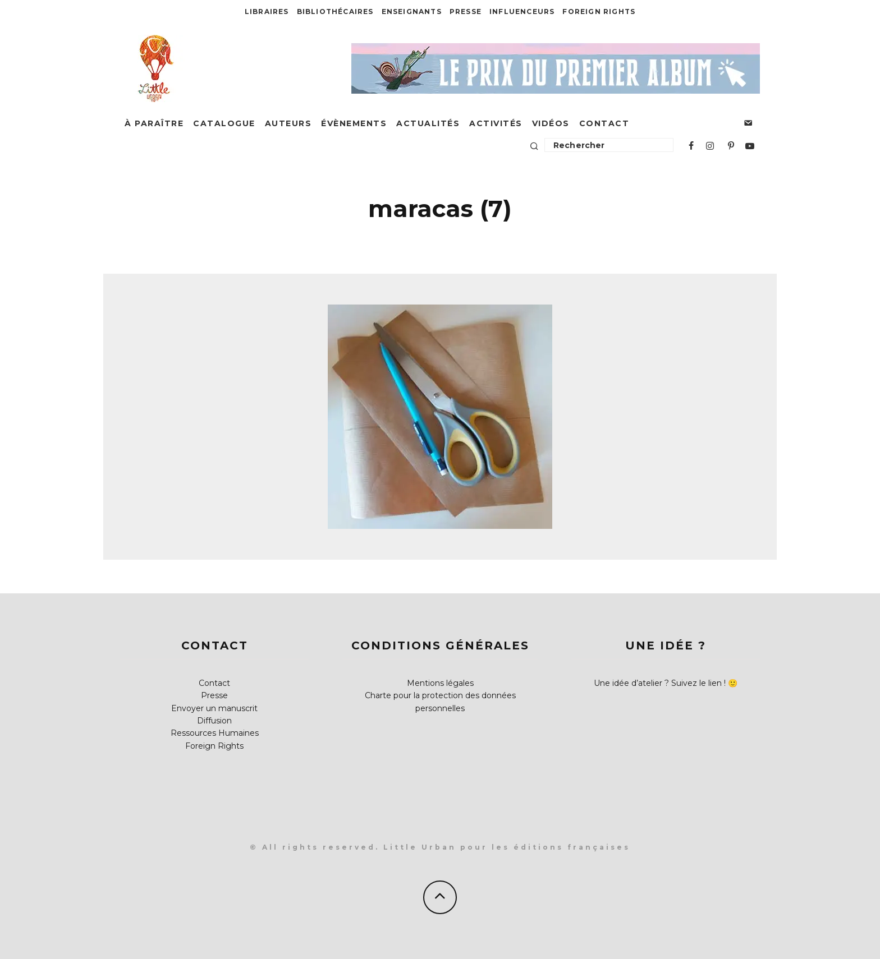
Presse (466, 11)
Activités (495, 123)
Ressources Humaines (215, 733)
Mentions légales (440, 683)
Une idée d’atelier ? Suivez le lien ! (660, 683)
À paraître (154, 123)
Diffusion (214, 721)
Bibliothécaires (335, 11)
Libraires (267, 11)
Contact (604, 123)
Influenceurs (521, 11)
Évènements (354, 123)
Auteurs (288, 123)
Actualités (428, 123)
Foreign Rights (598, 11)
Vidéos (551, 123)
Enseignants (412, 11)
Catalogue (224, 123)
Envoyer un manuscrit (214, 708)
